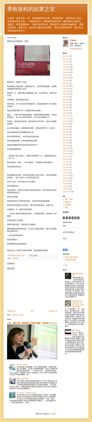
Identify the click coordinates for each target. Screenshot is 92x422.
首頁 (32, 311)
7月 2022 (66, 162)
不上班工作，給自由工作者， (27, 393)
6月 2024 (66, 102)
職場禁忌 (68, 202)
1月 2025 (66, 89)
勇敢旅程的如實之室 (31, 9)
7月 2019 (66, 164)
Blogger (53, 414)
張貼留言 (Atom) (18, 315)
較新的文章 (11, 311)
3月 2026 (66, 59)
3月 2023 (66, 140)
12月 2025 (66, 67)
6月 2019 (66, 167)
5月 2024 (66, 105)
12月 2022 (66, 148)
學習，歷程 (69, 199)
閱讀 (66, 207)
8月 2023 (66, 127)
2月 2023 (66, 143)
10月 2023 (66, 121)
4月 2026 (66, 56)
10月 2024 (66, 94)
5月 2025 (66, 86)
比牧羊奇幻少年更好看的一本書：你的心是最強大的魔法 (77, 304)
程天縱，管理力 (22, 365)
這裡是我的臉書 (70, 260)
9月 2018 (66, 181)
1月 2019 (66, 173)
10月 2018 (66, 178)
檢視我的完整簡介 (76, 49)
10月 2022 (66, 154)
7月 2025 (66, 80)
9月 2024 (66, 97)
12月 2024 (66, 91)
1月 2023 (66, 146)
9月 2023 (66, 124)
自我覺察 (15, 258)
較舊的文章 (53, 311)
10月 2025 (66, 72)
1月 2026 (66, 64)
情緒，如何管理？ (23, 379)
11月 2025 (66, 70)
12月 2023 (66, 116)
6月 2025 (66, 83)
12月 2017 (66, 192)
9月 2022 (66, 156)
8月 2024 (66, 99)
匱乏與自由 (76, 330)
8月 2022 (66, 159)
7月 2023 (66, 129)
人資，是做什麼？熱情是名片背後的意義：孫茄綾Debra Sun (32, 323)
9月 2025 (66, 75)
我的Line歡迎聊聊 (71, 257)
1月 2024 (66, 113)
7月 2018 (66, 186)
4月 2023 (66, 137)
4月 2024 (66, 108)
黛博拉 (74, 40)
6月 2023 (66, 132)
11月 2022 (66, 151)
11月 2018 (66, 175)
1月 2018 (66, 189)
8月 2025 (66, 78)
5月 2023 (66, 135)
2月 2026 (66, 61)
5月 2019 (66, 170)
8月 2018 (66, 183)
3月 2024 (66, 110)
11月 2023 (66, 118)
